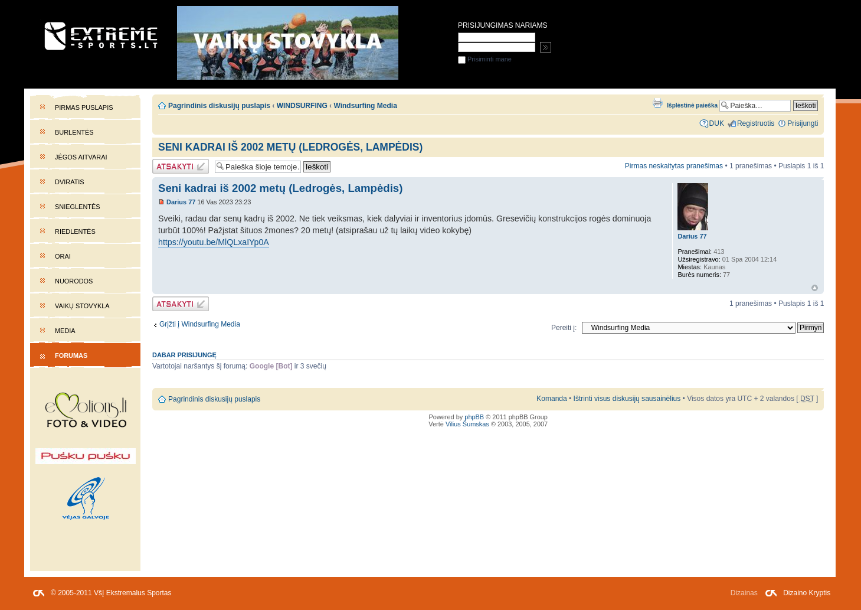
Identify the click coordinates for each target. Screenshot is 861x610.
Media (65, 330)
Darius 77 (180, 201)
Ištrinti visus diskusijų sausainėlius (627, 398)
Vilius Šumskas (467, 424)
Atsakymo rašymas (180, 166)
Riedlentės (75, 231)
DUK (716, 123)
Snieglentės (77, 206)
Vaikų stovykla (82, 305)
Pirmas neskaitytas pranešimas (674, 166)
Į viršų (814, 288)
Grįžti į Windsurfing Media (199, 324)
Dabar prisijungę (184, 354)
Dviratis (69, 181)
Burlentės (74, 132)
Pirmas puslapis (84, 107)
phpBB (474, 416)
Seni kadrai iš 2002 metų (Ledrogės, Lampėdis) (290, 147)
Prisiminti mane (485, 59)
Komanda (551, 398)
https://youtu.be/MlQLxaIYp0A (213, 242)
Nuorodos (74, 281)
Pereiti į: (564, 328)
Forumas (71, 355)
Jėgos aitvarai (81, 157)
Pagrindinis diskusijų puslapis (219, 106)
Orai (63, 256)
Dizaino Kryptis (806, 593)
